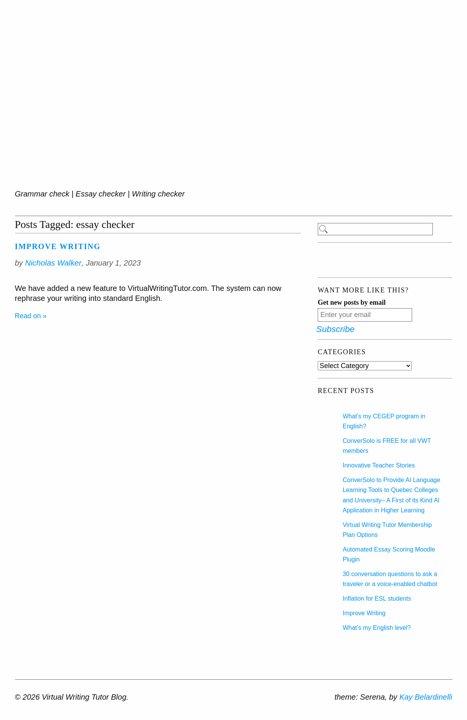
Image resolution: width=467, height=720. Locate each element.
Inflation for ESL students (377, 598)
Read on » (31, 316)
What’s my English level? (377, 627)
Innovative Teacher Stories (379, 465)
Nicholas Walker (53, 263)
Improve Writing (58, 246)
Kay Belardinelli (425, 697)
